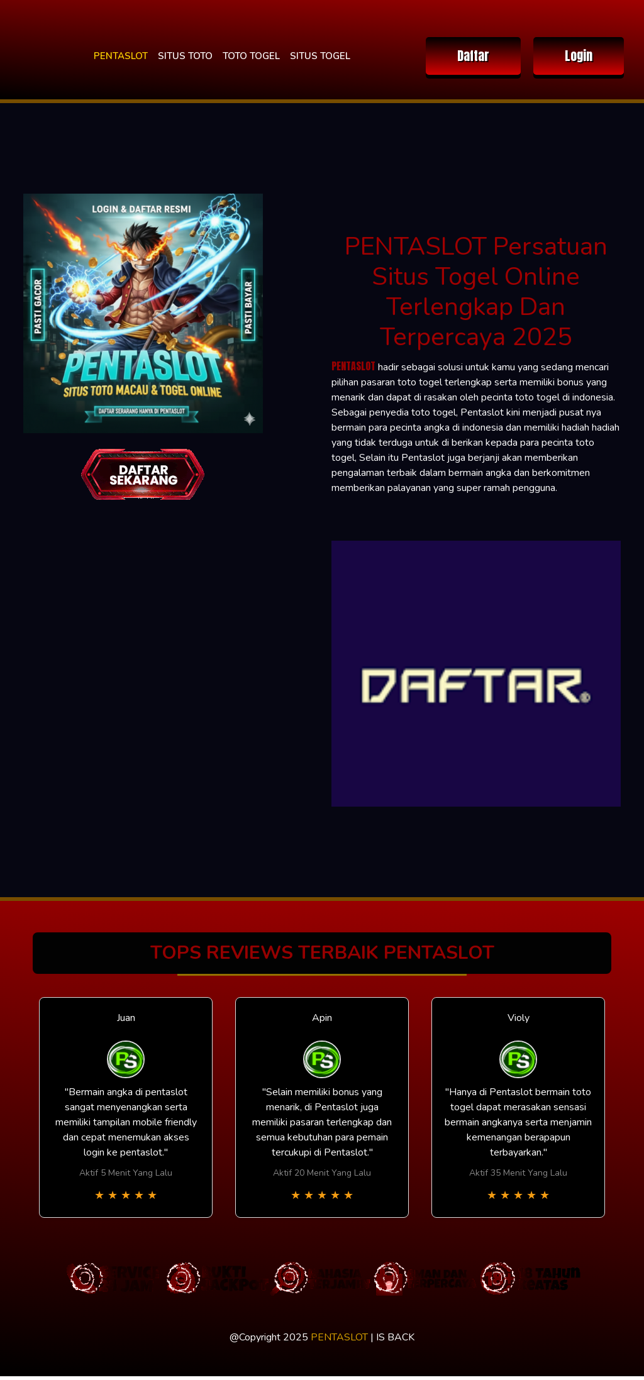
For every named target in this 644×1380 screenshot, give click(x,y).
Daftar (473, 55)
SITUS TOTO (185, 56)
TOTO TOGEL (251, 56)
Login (578, 55)
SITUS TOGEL (320, 56)
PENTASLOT (121, 56)
